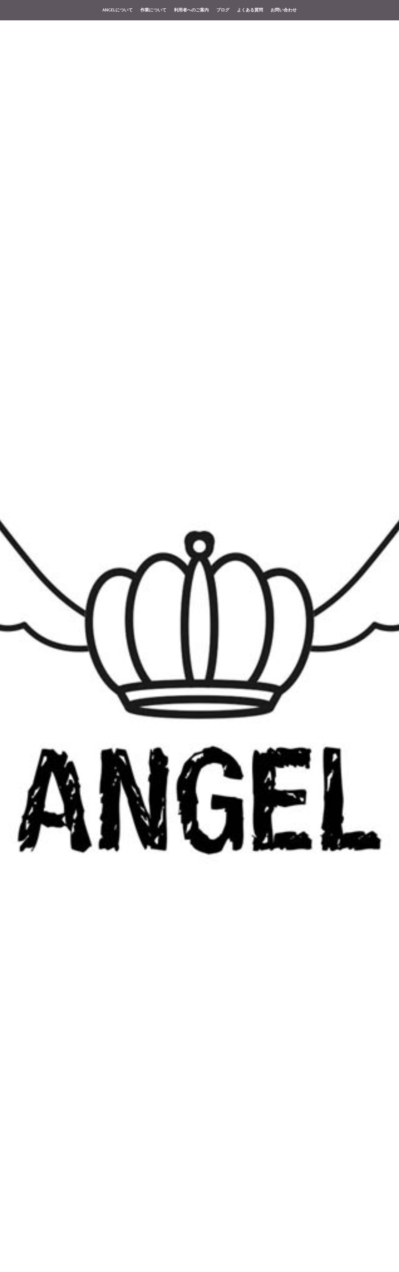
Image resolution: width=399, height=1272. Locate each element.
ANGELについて (117, 10)
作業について (153, 10)
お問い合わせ (284, 10)
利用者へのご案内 (191, 10)
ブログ (222, 10)
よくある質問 (250, 10)
